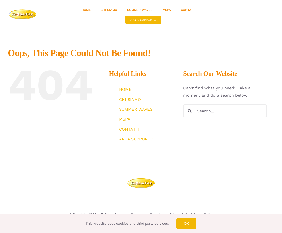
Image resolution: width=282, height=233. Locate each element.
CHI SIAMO (130, 99)
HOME (125, 89)
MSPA (124, 119)
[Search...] (225, 110)
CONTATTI (129, 129)
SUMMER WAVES (135, 109)
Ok (186, 223)
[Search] (189, 110)
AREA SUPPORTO (136, 139)
